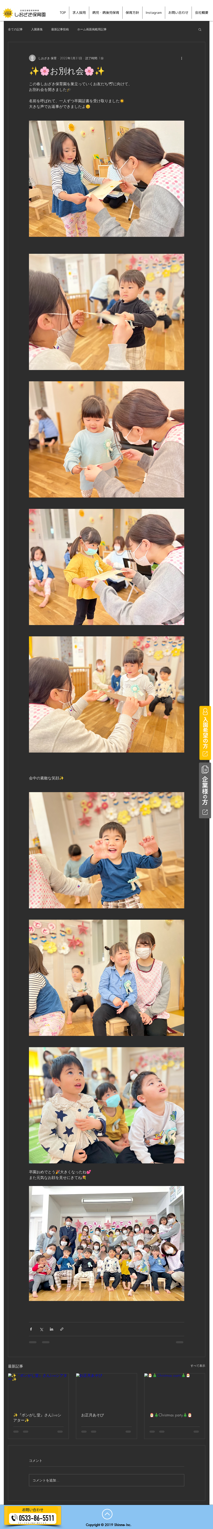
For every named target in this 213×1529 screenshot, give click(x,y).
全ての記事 (15, 29)
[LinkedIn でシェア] (52, 1329)
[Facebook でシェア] (31, 1329)
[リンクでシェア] (62, 1329)
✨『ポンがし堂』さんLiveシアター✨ (37, 1417)
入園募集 (37, 29)
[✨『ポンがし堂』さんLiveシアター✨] (38, 1390)
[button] (200, 29)
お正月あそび (92, 1414)
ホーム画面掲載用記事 (92, 29)
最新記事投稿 (60, 29)
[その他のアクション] (181, 58)
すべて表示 (198, 1366)
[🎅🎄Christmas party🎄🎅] (174, 1390)
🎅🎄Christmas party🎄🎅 (170, 1414)
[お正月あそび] (106, 1390)
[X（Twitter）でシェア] (41, 1329)
